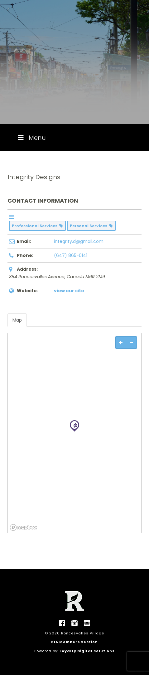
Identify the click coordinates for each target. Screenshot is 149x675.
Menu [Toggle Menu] (31, 137)
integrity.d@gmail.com (78, 241)
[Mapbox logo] (23, 527)
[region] (74, 433)
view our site (69, 291)
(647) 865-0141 (70, 255)
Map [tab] (17, 320)
